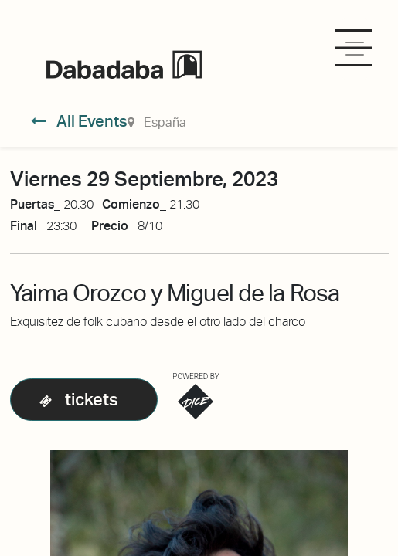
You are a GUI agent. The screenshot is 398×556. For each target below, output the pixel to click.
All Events (79, 121)
